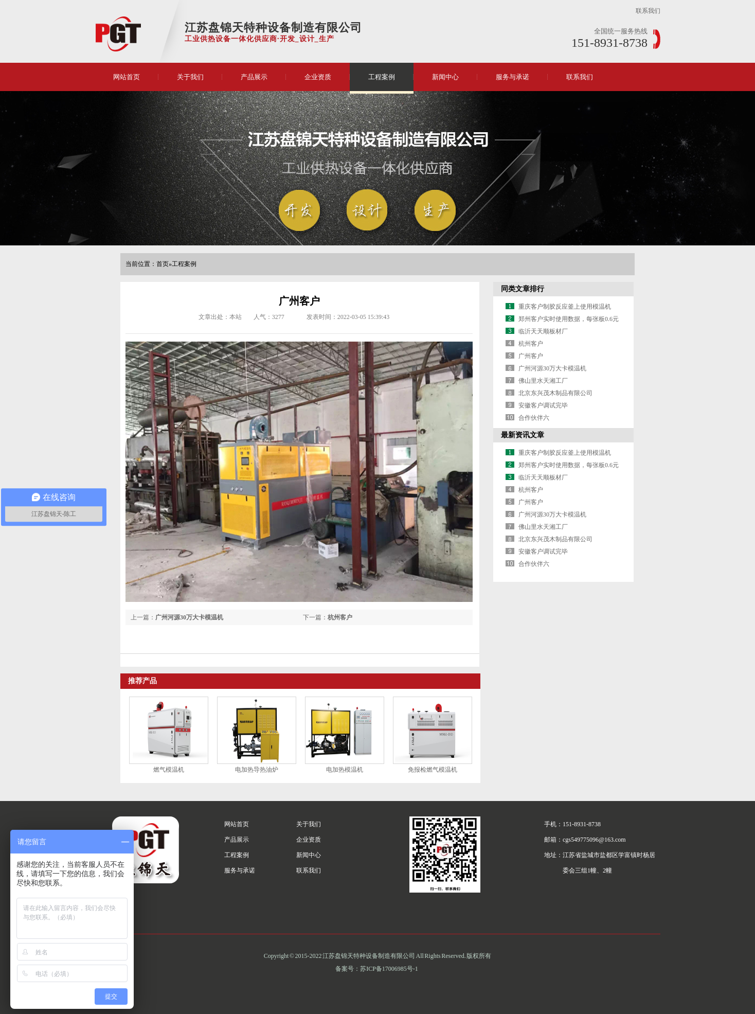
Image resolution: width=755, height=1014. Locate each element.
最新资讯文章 (522, 435)
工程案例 (381, 77)
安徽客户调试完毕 (543, 405)
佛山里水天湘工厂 (543, 380)
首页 (162, 264)
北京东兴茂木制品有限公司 (555, 393)
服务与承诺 (512, 77)
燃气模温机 (168, 769)
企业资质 (317, 77)
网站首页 (126, 77)
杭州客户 (340, 617)
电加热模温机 (344, 769)
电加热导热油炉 (256, 769)
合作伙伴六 (533, 417)
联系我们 (648, 10)
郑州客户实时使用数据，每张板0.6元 (568, 319)
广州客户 (530, 356)
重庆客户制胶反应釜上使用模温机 (564, 306)
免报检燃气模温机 (432, 769)
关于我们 (190, 77)
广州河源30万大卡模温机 (189, 617)
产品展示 (254, 77)
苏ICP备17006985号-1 (389, 968)
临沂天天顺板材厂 (543, 331)
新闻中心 (445, 77)
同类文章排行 (522, 289)
